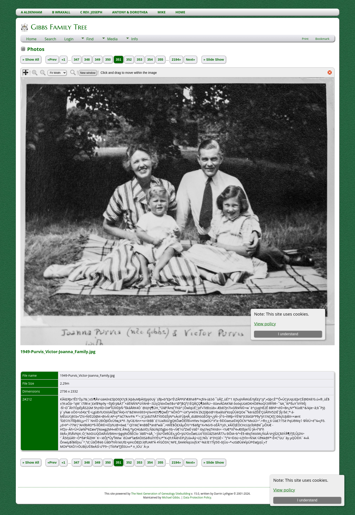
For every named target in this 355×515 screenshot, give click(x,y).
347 (76, 59)
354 (150, 59)
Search (50, 38)
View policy (284, 490)
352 (129, 59)
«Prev (52, 59)
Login (69, 38)
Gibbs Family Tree (58, 26)
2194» (176, 59)
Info (134, 38)
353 (139, 59)
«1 (63, 59)
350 (108, 59)
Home (31, 38)
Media (112, 38)
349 (97, 59)
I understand (307, 500)
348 (87, 59)
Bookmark (322, 39)
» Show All (30, 59)
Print (305, 39)
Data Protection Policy (197, 497)
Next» (190, 59)
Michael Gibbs (171, 497)
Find (90, 38)
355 (160, 59)
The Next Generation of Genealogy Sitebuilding (160, 494)
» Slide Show (214, 59)
